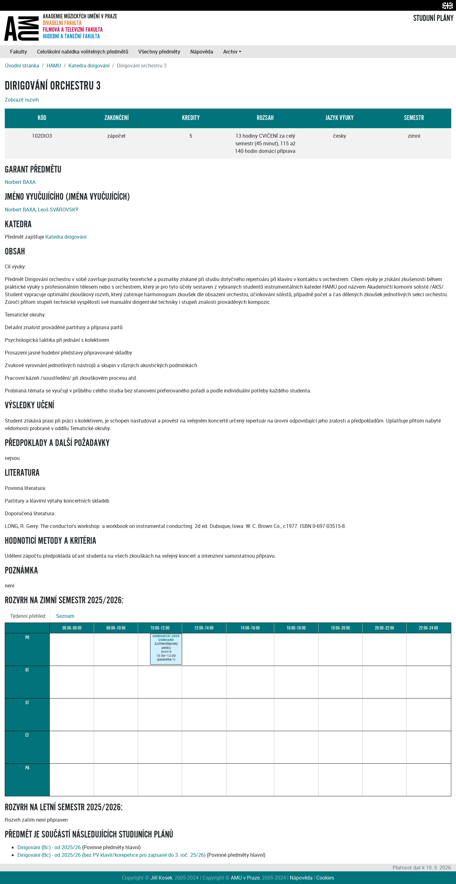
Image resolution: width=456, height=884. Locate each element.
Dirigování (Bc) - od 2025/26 (49, 847)
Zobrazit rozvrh (22, 99)
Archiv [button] (230, 51)
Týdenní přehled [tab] (27, 615)
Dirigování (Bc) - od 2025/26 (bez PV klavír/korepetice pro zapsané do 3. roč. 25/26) (111, 854)
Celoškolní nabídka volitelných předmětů (82, 51)
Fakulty (18, 51)
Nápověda (201, 51)
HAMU (54, 65)
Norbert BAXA (20, 182)
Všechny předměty (159, 51)
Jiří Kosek (161, 877)
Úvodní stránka (22, 65)
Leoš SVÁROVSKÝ (58, 209)
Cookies (325, 877)
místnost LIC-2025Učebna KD (166, 638)
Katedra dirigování (89, 65)
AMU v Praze (245, 877)
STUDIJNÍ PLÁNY (433, 18)
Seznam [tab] (65, 615)
